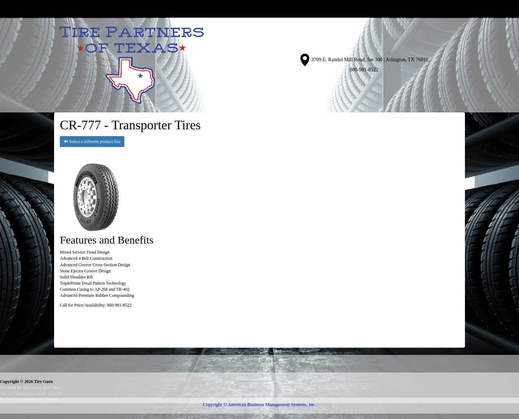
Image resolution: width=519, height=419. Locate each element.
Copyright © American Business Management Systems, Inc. (259, 404)
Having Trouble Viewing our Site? (29, 399)
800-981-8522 (364, 69)
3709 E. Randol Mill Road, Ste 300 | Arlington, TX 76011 (369, 59)
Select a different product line (92, 141)
